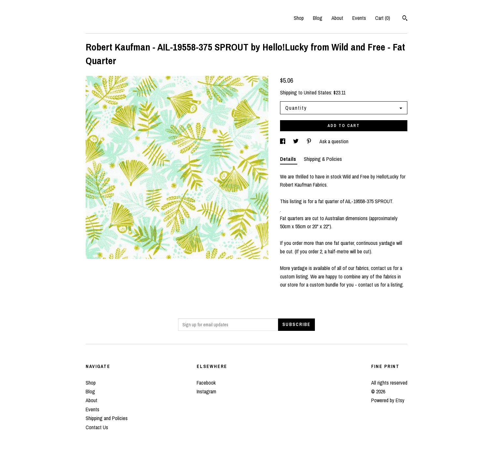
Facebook (206, 382)
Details (288, 158)
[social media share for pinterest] (309, 141)
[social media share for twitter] (296, 141)
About (337, 17)
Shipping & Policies (323, 158)
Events (359, 17)
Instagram (206, 391)
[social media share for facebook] (283, 141)
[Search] (404, 18)
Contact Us (97, 427)
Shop (299, 17)
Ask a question (333, 141)
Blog (317, 17)
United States (317, 92)
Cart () (382, 17)
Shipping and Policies (107, 418)
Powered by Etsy (387, 400)
